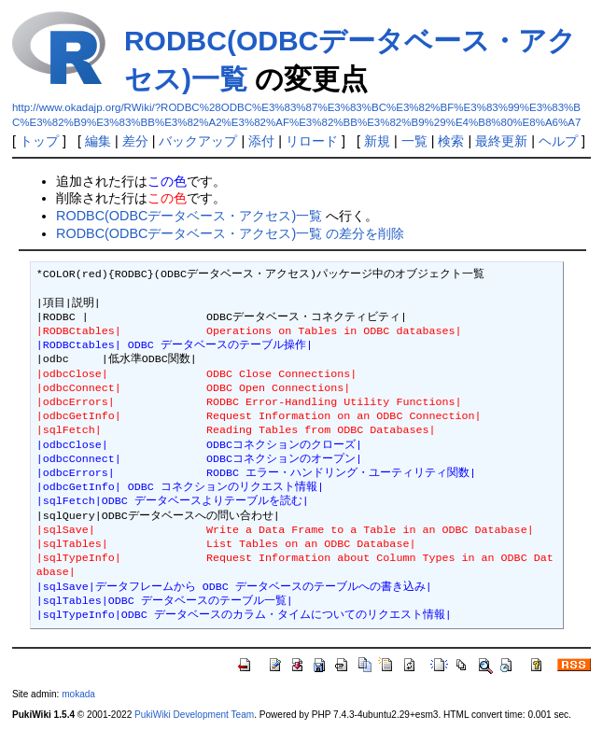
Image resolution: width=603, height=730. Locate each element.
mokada (78, 694)
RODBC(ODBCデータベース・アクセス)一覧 (189, 215)
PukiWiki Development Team (194, 714)
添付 (261, 140)
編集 (98, 140)
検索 (451, 140)
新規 (377, 140)
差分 (135, 140)
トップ (39, 140)
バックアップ (198, 140)
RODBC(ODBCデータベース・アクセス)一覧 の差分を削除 (230, 233)
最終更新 (501, 140)
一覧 (414, 140)
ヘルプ (558, 140)
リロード (312, 140)
